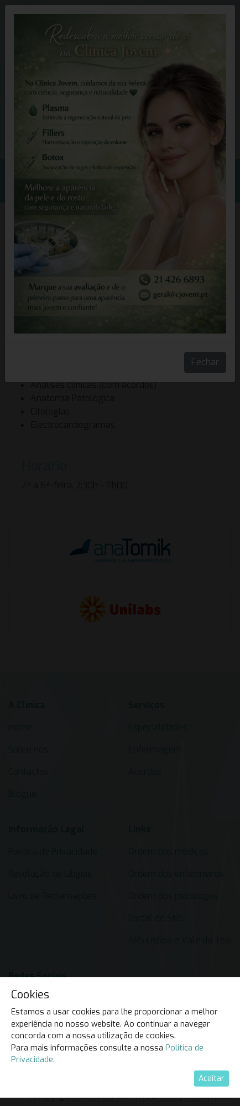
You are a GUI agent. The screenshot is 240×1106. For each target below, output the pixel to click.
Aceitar (212, 1078)
